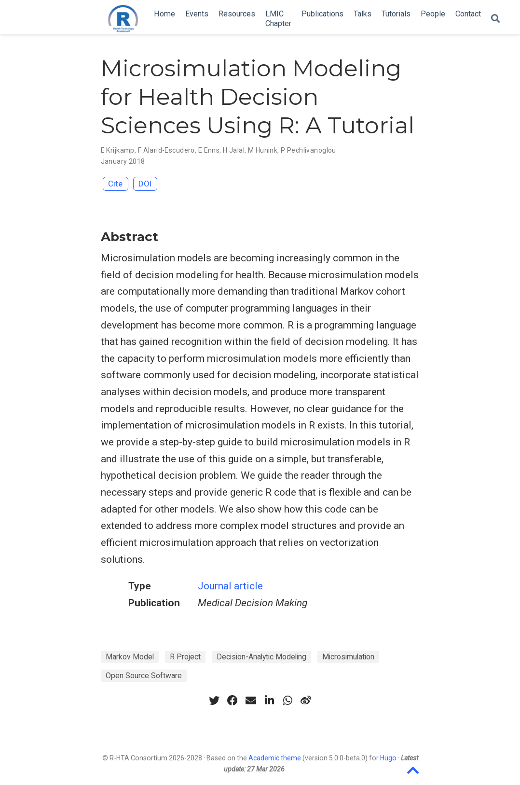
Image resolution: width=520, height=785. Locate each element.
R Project (185, 656)
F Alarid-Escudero (166, 150)
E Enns (209, 150)
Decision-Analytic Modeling (261, 656)
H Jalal (234, 150)
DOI (144, 183)
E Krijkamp (118, 150)
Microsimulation (348, 656)
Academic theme (274, 758)
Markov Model (130, 656)
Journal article (230, 586)
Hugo (388, 758)
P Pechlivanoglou (308, 150)
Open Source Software (144, 675)
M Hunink (262, 150)
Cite (115, 183)
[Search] (495, 19)
